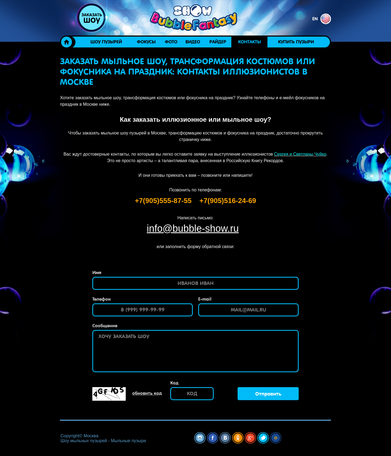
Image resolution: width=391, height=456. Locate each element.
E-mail (205, 299)
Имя (96, 272)
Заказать (91, 18)
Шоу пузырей (106, 41)
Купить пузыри (296, 41)
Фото (171, 41)
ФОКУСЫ (146, 41)
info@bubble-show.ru (193, 228)
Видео (192, 41)
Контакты (249, 41)
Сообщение (104, 325)
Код (174, 383)
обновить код (147, 393)
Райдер (217, 41)
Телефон (101, 299)
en (321, 19)
